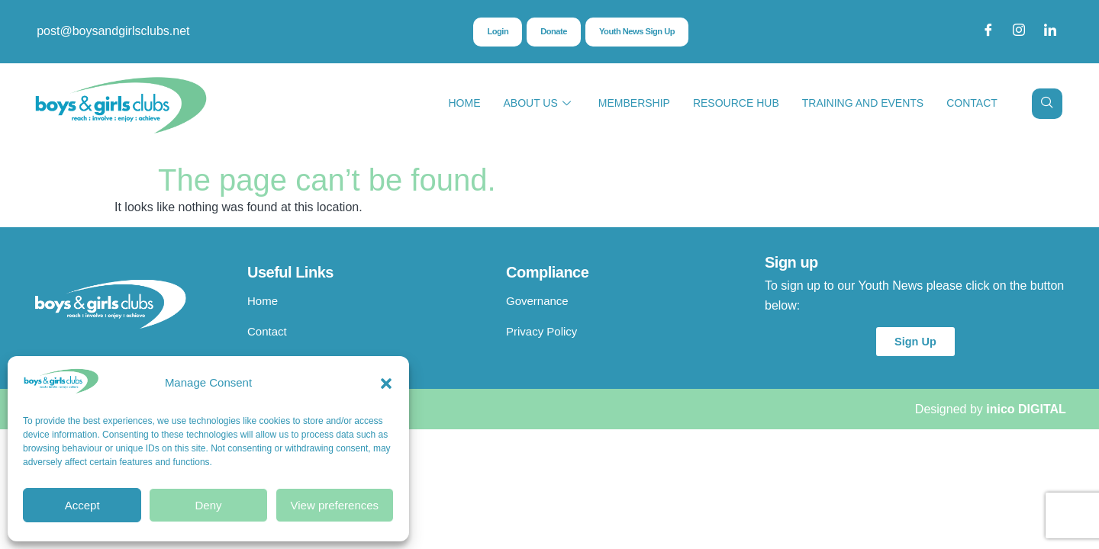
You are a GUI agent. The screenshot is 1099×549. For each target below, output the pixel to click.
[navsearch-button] (1047, 103)
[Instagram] (1018, 31)
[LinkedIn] (1050, 31)
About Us (536, 103)
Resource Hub (736, 103)
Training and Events (862, 103)
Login (493, 32)
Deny (208, 505)
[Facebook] (988, 31)
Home (464, 103)
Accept (82, 505)
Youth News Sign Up (638, 32)
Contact (971, 103)
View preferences (335, 505)
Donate (551, 32)
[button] (386, 383)
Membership (634, 103)
